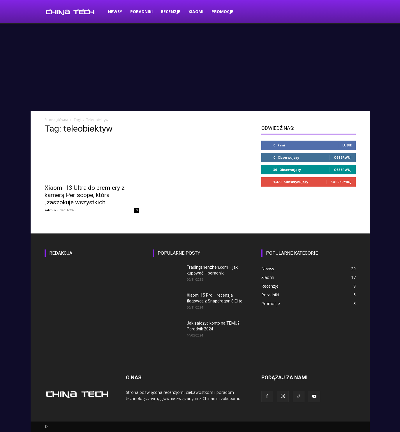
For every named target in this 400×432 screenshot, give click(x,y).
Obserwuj (343, 157)
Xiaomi (195, 11)
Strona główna (56, 119)
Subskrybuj (341, 182)
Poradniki (141, 11)
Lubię (347, 145)
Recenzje (170, 11)
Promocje (222, 11)
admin (50, 210)
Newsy (115, 11)
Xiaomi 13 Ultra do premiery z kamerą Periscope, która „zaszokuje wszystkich (85, 195)
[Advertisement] (200, 67)
